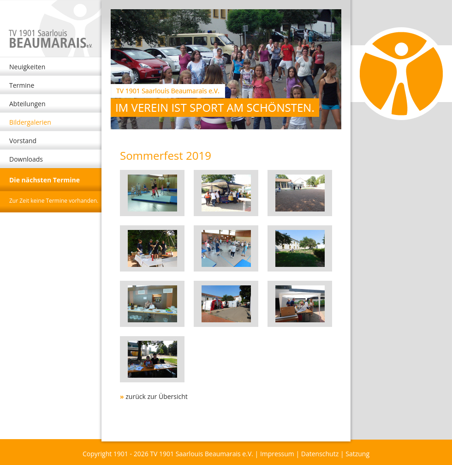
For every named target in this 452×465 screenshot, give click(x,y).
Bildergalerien (30, 122)
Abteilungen (27, 103)
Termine (21, 85)
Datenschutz (320, 453)
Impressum (277, 453)
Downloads (26, 159)
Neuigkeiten (27, 66)
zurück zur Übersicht (156, 396)
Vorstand (22, 140)
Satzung (357, 453)
